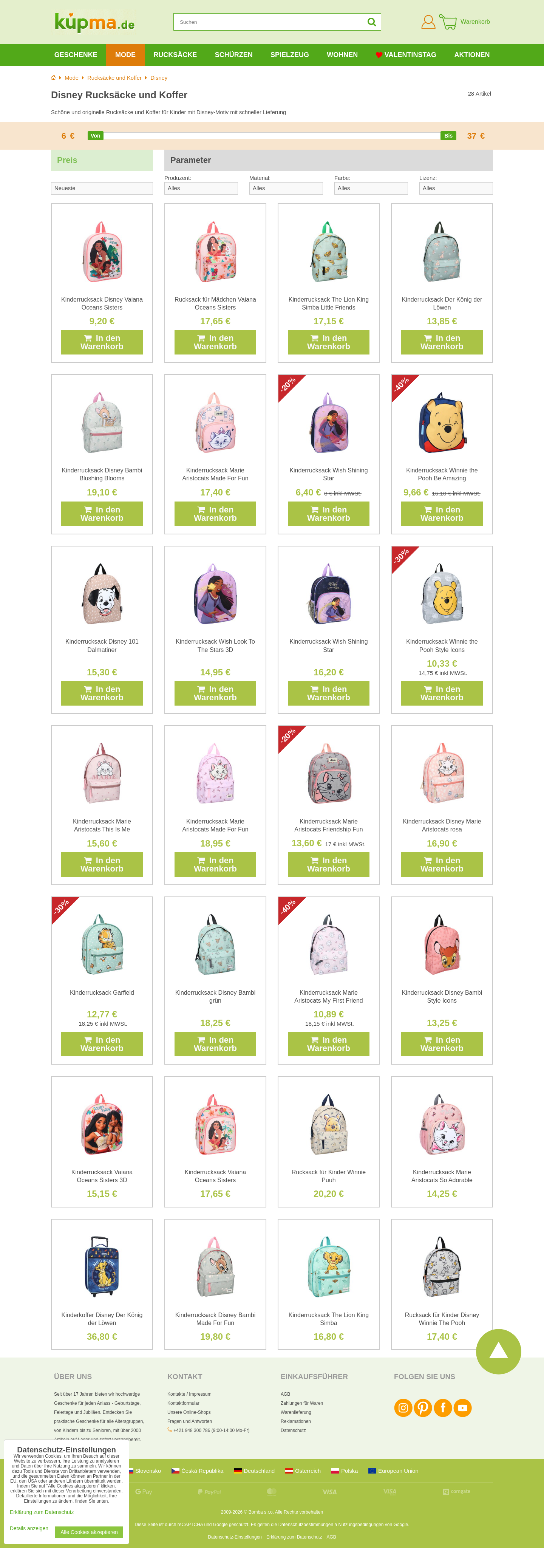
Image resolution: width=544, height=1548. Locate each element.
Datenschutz (293, 1430)
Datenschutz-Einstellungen (235, 1537)
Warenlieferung (296, 1412)
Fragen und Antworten (189, 1421)
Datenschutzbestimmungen (305, 1524)
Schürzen (234, 55)
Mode (125, 55)
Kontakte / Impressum (189, 1394)
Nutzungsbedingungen (360, 1524)
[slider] (96, 135)
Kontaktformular (183, 1403)
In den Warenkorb (102, 342)
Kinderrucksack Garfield (102, 992)
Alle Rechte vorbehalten (299, 1512)
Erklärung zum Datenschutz (294, 1537)
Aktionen (472, 55)
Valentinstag (406, 55)
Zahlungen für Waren (302, 1403)
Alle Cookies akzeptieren (89, 1532)
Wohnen (342, 55)
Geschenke (75, 55)
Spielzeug (289, 55)
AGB (285, 1394)
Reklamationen (296, 1421)
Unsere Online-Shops (189, 1412)
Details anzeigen (29, 1528)
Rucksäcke (175, 55)
